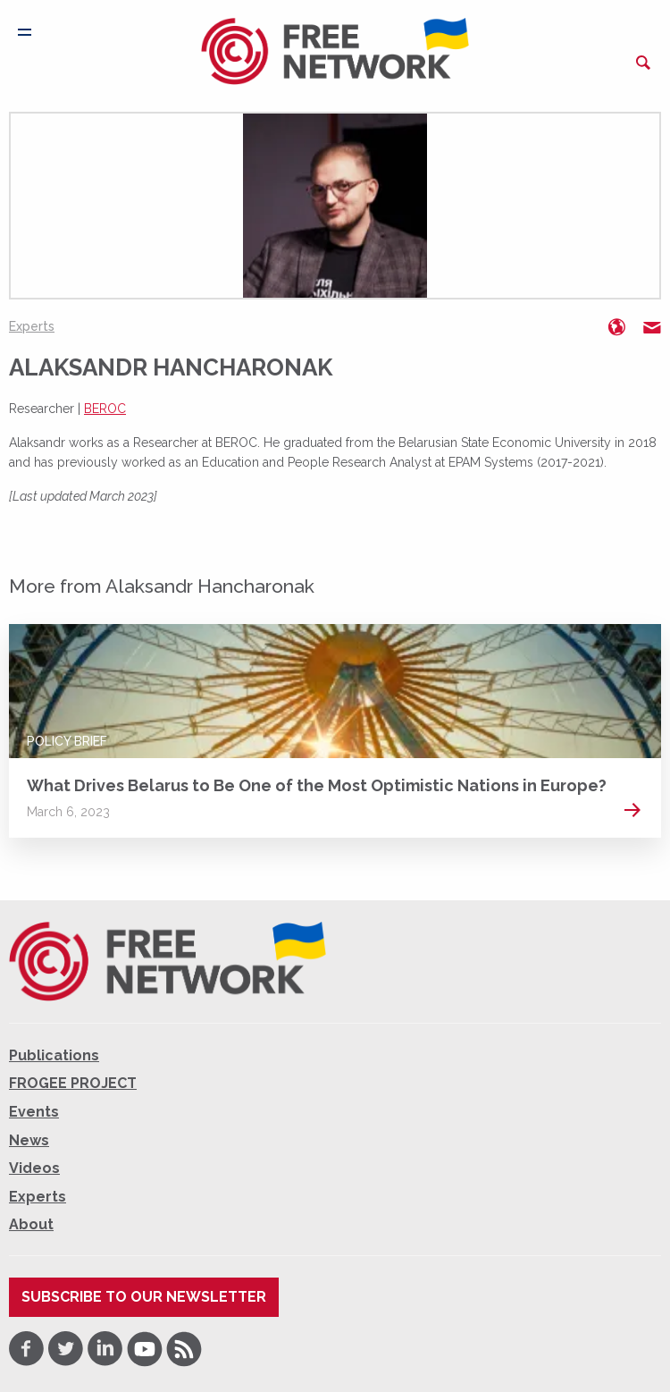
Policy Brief (67, 741)
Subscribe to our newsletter (143, 1296)
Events (34, 1111)
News (29, 1140)
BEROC (105, 408)
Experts (31, 326)
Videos (34, 1168)
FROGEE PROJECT (73, 1083)
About (31, 1224)
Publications (54, 1055)
